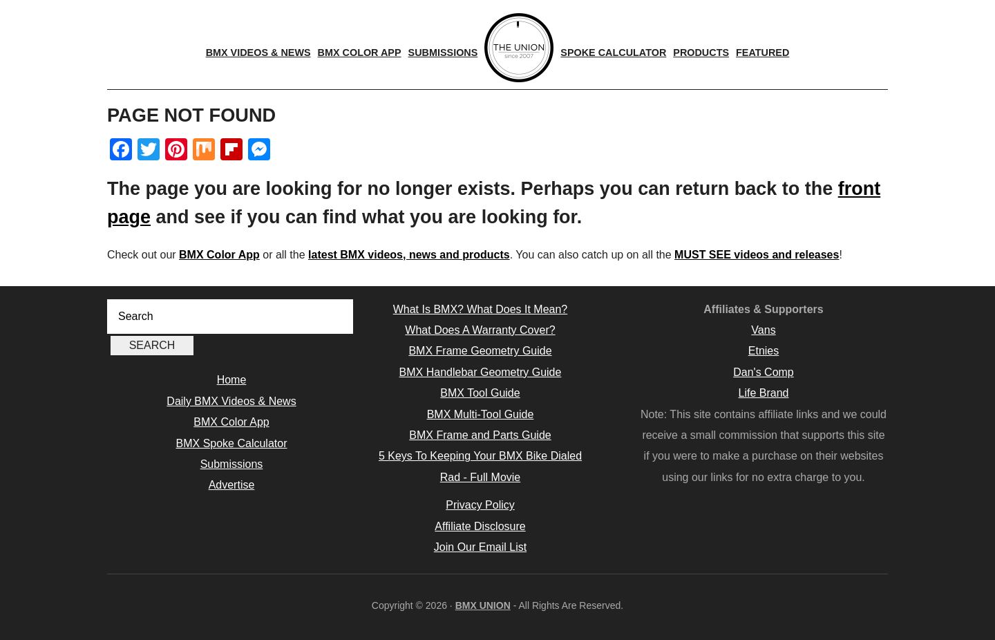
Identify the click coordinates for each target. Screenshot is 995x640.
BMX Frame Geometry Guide (479, 351)
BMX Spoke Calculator (231, 443)
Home (232, 380)
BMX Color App (219, 255)
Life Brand (764, 393)
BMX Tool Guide (480, 393)
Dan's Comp (763, 372)
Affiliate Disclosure (480, 526)
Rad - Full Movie (480, 477)
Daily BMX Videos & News (231, 401)
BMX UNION (483, 605)
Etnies (763, 351)
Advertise (232, 485)
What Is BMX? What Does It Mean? (480, 309)
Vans (763, 330)
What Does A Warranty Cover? (480, 330)
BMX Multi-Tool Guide (480, 414)
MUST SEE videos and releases (756, 255)
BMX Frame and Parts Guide (480, 435)
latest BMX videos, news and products (409, 255)
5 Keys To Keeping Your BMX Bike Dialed (480, 456)
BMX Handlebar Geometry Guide (480, 372)
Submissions (231, 464)
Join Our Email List (480, 547)
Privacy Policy (480, 505)
